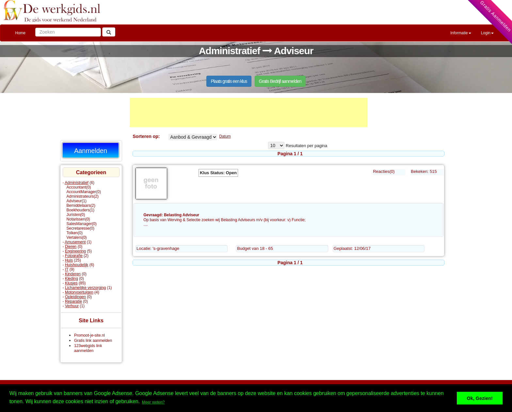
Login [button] (487, 33)
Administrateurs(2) (83, 196)
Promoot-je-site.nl (89, 335)
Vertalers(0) (77, 237)
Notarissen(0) (78, 219)
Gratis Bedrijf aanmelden (280, 81)
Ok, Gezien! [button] (480, 398)
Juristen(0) (76, 214)
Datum (225, 136)
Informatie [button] (460, 33)
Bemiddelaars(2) (81, 205)
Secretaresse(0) (80, 228)
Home (20, 33)
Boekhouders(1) (80, 210)
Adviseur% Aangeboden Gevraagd (192, 137)
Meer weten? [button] (153, 402)
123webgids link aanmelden (88, 348)
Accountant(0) (79, 187)
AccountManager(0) (84, 192)
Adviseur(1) (77, 201)
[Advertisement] (248, 112)
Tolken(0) (75, 233)
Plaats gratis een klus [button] (229, 81)
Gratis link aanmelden (93, 340)
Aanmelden (90, 150)
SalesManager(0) (82, 223)
